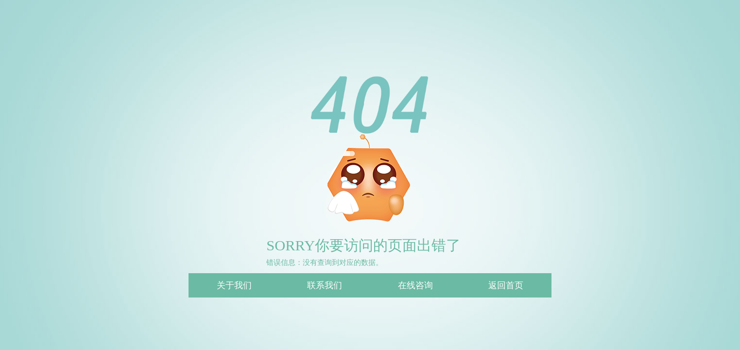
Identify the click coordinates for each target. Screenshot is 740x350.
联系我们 (324, 285)
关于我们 (234, 285)
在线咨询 (415, 285)
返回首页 (505, 285)
